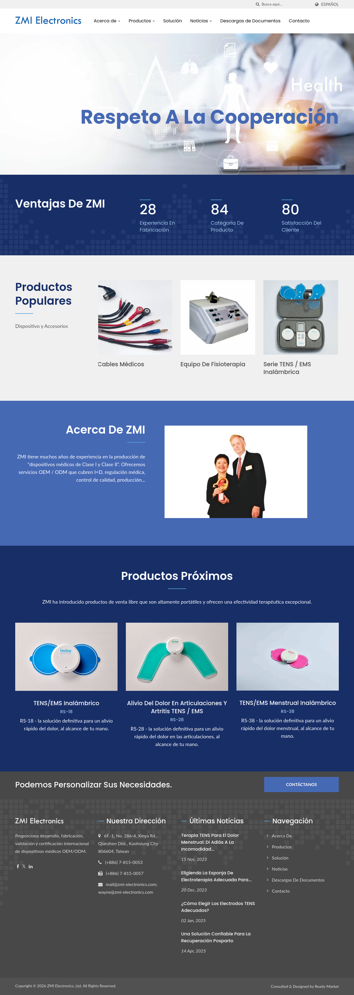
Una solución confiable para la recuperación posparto (216, 937)
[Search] (286, 4)
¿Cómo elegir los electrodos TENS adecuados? (218, 907)
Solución (172, 21)
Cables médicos (121, 364)
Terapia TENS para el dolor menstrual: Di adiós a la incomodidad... (210, 842)
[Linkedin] (31, 866)
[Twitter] (24, 866)
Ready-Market (327, 986)
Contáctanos (301, 784)
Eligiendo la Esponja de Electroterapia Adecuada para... (216, 876)
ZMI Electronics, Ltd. (64, 985)
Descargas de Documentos (250, 21)
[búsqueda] (257, 4)
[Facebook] (18, 866)
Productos (142, 21)
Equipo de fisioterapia (213, 364)
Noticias (201, 21)
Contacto (299, 21)
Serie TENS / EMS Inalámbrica (288, 368)
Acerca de (107, 21)
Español (330, 4)
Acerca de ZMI (105, 430)
